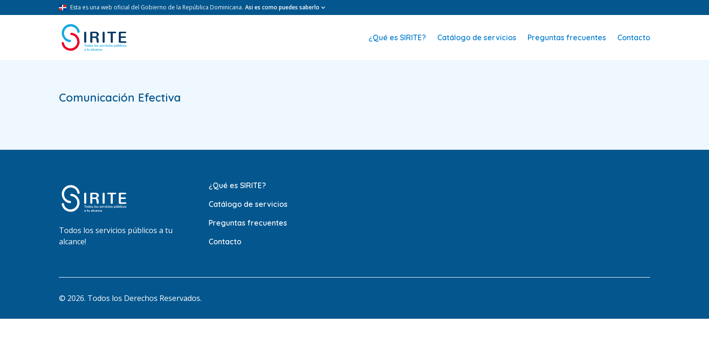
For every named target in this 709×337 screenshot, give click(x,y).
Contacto (633, 37)
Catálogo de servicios (476, 37)
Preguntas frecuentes (567, 37)
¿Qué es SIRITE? (397, 37)
